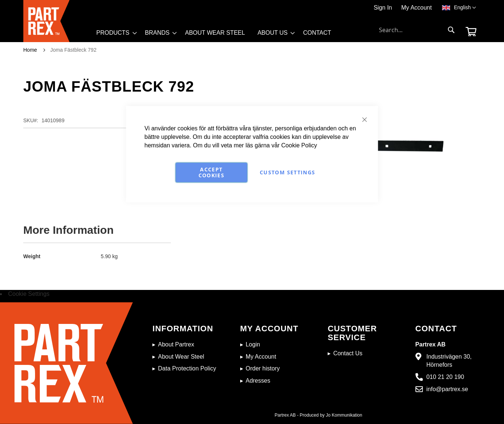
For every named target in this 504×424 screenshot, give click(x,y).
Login (253, 344)
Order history (263, 368)
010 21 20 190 (445, 377)
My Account (416, 7)
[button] (465, 8)
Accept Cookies (211, 172)
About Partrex (176, 344)
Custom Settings (287, 172)
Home (30, 50)
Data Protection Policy (187, 368)
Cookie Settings (28, 294)
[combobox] (417, 30)
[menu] (217, 34)
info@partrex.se (447, 389)
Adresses (258, 380)
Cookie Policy (299, 145)
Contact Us (347, 353)
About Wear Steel (181, 356)
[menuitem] (114, 32)
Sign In (383, 7)
